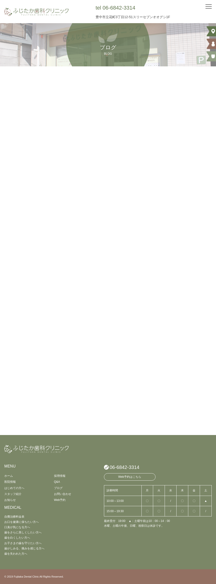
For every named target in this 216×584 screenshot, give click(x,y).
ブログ (58, 488)
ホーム (8, 476)
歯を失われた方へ (15, 553)
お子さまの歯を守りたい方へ (23, 543)
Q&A (57, 481)
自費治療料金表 (14, 516)
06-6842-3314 (125, 467)
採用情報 (59, 476)
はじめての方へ (14, 488)
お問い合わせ (62, 494)
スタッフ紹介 (13, 494)
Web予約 (59, 500)
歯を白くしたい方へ (17, 537)
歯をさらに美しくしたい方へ (23, 532)
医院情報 (10, 481)
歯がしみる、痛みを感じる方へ (24, 548)
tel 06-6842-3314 (115, 8)
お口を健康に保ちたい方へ (21, 522)
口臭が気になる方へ (17, 527)
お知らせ (10, 500)
